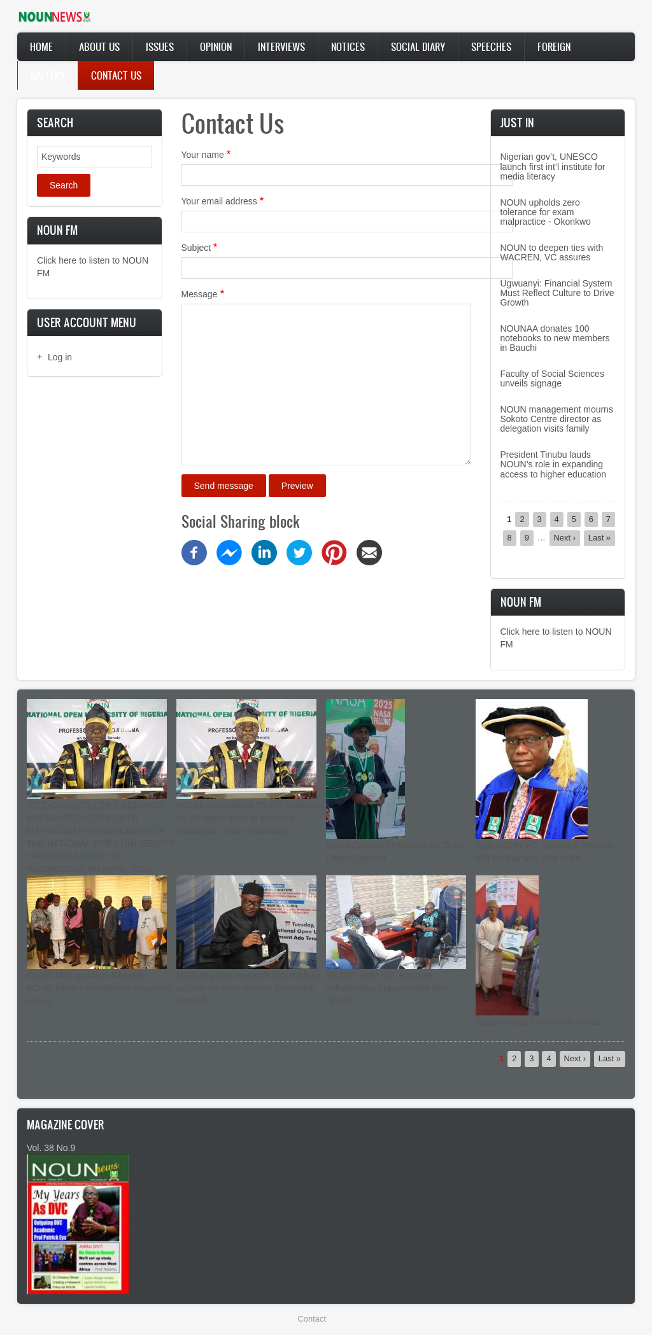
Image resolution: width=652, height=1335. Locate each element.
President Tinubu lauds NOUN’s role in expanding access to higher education (553, 464)
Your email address (219, 201)
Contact (312, 1319)
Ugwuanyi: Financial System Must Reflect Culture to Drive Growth (557, 293)
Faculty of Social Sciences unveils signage (552, 378)
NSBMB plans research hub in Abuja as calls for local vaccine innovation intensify (248, 988)
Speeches (491, 46)
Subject (196, 248)
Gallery (48, 75)
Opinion (216, 46)
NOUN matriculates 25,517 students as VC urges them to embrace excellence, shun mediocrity (247, 818)
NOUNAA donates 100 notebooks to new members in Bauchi (555, 338)
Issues (160, 46)
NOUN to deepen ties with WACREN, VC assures (552, 252)
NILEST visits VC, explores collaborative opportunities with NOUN (387, 988)
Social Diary (418, 46)
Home (41, 46)
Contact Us (116, 75)
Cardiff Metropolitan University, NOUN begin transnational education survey (99, 988)
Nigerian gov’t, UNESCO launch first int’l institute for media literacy (553, 166)
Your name (202, 155)
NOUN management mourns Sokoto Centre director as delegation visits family (556, 419)
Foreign (553, 46)
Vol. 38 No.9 (51, 1148)
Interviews (281, 46)
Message (199, 294)
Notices (348, 46)
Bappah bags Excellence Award (538, 1022)
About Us (99, 46)
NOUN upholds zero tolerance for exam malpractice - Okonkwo (545, 212)
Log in (60, 357)
